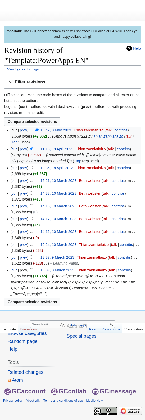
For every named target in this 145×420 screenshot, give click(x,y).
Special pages (82, 336)
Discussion (28, 329)
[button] (72, 82)
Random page (23, 341)
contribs (121, 130)
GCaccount (25, 391)
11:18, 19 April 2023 (57, 149)
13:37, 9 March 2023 (57, 257)
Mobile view (94, 400)
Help (137, 48)
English (71, 325)
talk (109, 130)
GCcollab (68, 391)
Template (9, 329)
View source (111, 329)
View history (133, 329)
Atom (17, 380)
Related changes (25, 372)
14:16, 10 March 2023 (58, 232)
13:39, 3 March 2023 (57, 270)
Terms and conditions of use (63, 400)
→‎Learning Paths (63, 263)
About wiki (33, 400)
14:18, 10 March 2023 (58, 206)
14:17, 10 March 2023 (58, 219)
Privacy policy (12, 400)
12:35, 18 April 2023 (57, 168)
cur (14, 149)
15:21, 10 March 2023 (58, 181)
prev (23, 130)
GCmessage (114, 391)
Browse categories (27, 333)
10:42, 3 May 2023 (55, 130)
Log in (82, 325)
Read (93, 329)
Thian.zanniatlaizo (108, 136)
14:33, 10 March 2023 (58, 193)
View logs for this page (23, 69)
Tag (15, 142)
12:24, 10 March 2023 (58, 245)
